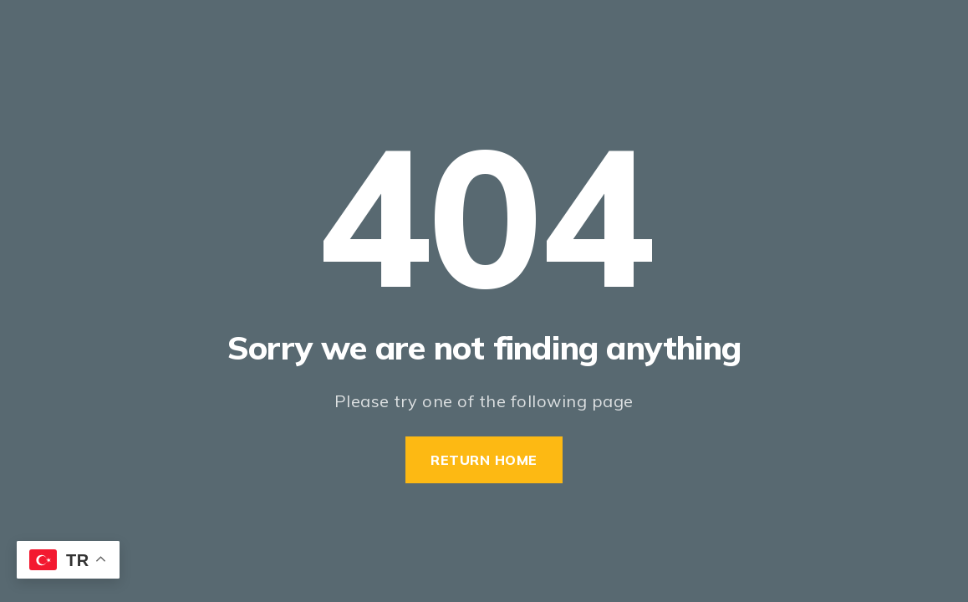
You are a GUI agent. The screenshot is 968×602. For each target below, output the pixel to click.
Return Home (484, 460)
